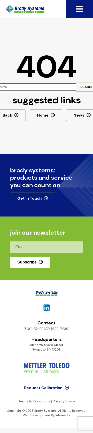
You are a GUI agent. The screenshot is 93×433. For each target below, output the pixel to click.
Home (43, 115)
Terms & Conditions (34, 401)
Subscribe (27, 262)
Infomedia (62, 415)
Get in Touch (29, 198)
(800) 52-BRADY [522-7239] (46, 328)
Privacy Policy (64, 401)
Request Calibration (43, 388)
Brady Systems (25, 9)
